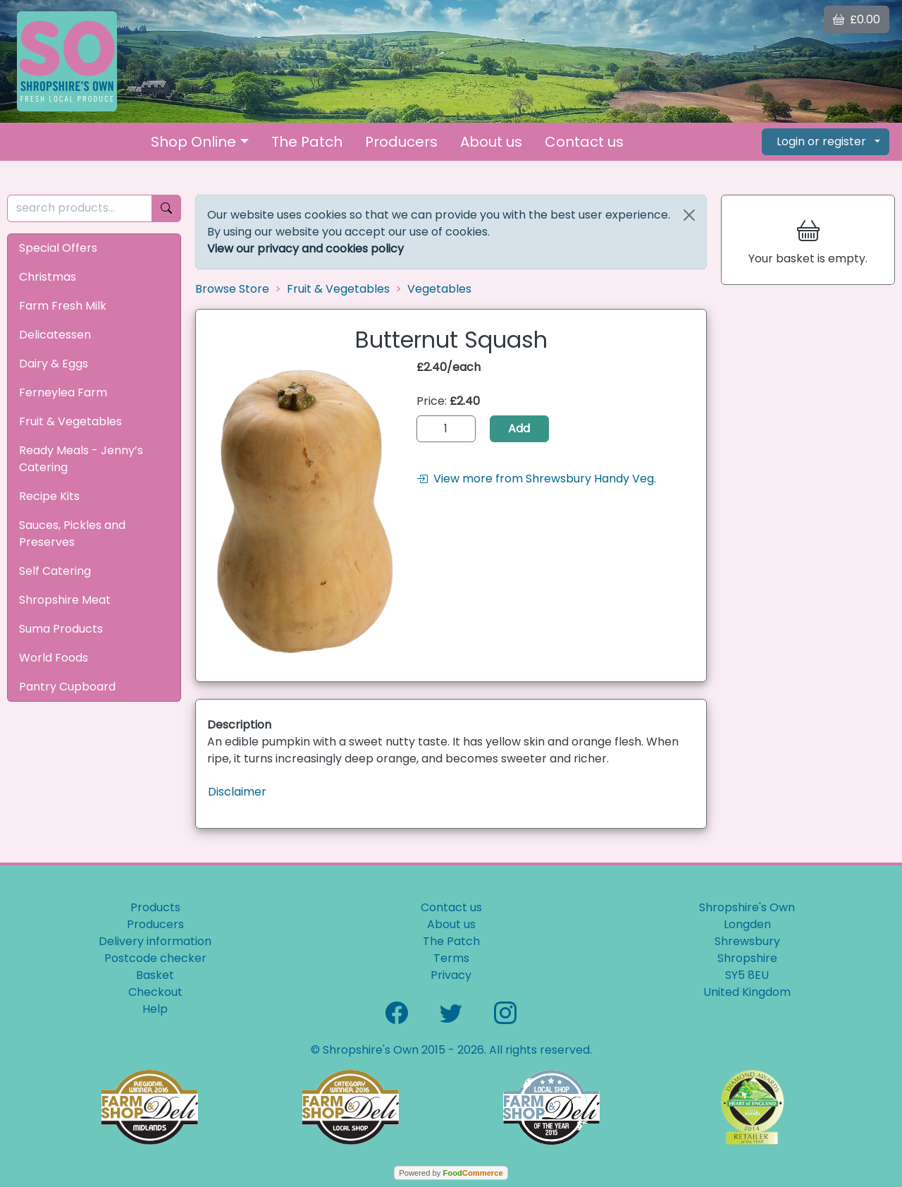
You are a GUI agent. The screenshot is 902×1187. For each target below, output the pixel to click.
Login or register (821, 141)
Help (155, 1009)
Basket (155, 975)
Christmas (47, 277)
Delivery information (155, 941)
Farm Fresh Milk (62, 306)
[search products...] (79, 208)
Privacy (451, 975)
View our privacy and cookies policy (305, 249)
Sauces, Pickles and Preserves (72, 533)
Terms (451, 958)
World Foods (53, 658)
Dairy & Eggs (53, 363)
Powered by (450, 1173)
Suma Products (61, 629)
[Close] (689, 215)
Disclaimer (237, 792)
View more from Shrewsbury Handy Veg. (536, 478)
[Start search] (166, 208)
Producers (401, 142)
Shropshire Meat (65, 600)
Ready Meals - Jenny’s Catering (81, 458)
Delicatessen (55, 335)
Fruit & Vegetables (70, 421)
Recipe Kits (49, 496)
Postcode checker (155, 958)
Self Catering (55, 571)
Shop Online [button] (193, 142)
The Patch (306, 142)
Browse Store (232, 289)
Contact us (584, 142)
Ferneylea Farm (63, 392)
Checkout (155, 992)
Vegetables (439, 289)
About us (491, 142)
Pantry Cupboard (67, 686)
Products (155, 907)
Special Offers (58, 248)
